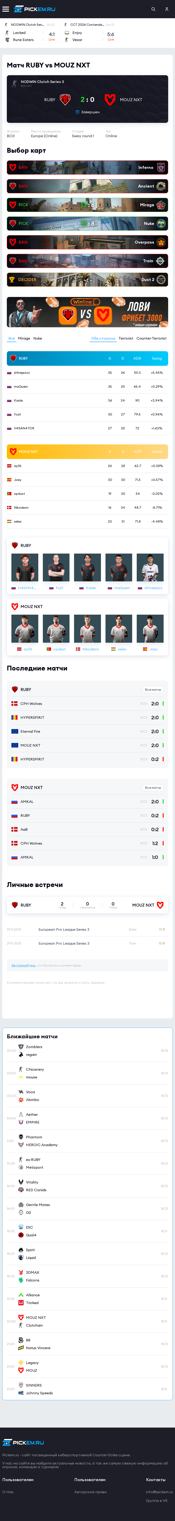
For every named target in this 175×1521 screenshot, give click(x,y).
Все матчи (153, 690)
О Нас (8, 1492)
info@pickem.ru (159, 1492)
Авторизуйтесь (23, 965)
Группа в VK (157, 1500)
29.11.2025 (14, 929)
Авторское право (90, 1492)
